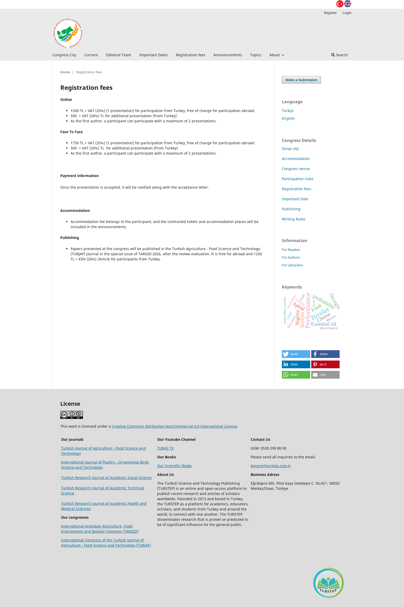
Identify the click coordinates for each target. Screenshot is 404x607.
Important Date (295, 198)
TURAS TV (165, 448)
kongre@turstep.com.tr (271, 465)
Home (65, 72)
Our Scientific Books (174, 465)
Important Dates (153, 54)
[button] (296, 354)
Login (347, 12)
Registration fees (190, 54)
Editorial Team (118, 54)
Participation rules (298, 178)
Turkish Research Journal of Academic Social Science (106, 477)
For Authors (291, 257)
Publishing (291, 208)
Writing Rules (293, 219)
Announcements (228, 54)
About (275, 54)
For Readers (291, 249)
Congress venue (296, 168)
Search (339, 54)
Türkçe (287, 110)
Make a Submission (301, 79)
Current (91, 54)
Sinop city (290, 148)
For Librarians (292, 265)
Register (330, 12)
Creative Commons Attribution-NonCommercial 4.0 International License (174, 426)
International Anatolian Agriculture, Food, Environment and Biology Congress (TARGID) (100, 529)
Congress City (64, 54)
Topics (255, 54)
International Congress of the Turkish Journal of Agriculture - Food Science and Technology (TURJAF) (106, 543)
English (288, 118)
